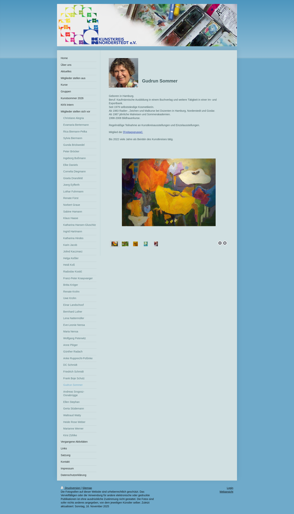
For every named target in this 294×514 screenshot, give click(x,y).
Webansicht (226, 491)
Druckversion (71, 487)
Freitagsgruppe (133, 132)
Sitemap (87, 487)
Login (230, 487)
